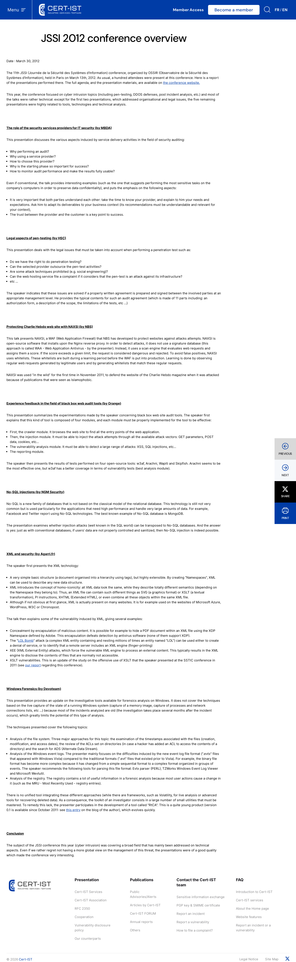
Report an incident (191, 914)
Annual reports (141, 922)
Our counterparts (88, 938)
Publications (141, 880)
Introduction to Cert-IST (254, 892)
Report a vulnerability (193, 922)
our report (33, 665)
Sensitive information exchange (201, 897)
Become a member (233, 10)
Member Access (188, 10)
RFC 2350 (82, 908)
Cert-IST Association (91, 900)
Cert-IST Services (88, 892)
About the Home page (252, 908)
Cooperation (84, 917)
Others (135, 930)
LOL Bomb (25, 640)
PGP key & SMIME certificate (198, 905)
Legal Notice (248, 959)
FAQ (239, 880)
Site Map (271, 959)
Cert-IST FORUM (143, 913)
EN (284, 10)
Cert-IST (25, 959)
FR (277, 10)
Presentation (87, 880)
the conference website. (181, 83)
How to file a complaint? (195, 930)
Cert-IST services (249, 900)
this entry (73, 810)
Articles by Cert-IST (145, 905)
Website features (249, 917)
